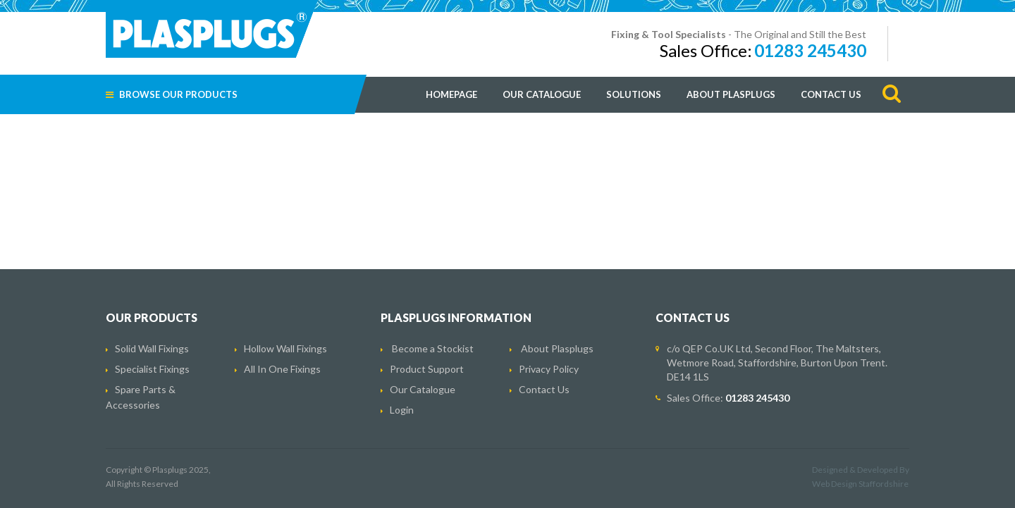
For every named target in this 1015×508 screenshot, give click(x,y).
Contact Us (831, 94)
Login (402, 410)
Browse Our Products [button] (172, 94)
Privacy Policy (549, 369)
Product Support (427, 369)
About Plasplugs (731, 94)
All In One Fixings (282, 369)
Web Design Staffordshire (860, 483)
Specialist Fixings (152, 369)
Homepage (451, 94)
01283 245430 (810, 50)
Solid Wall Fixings (152, 348)
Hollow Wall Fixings (285, 348)
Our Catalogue (542, 94)
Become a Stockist (433, 348)
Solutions (633, 94)
